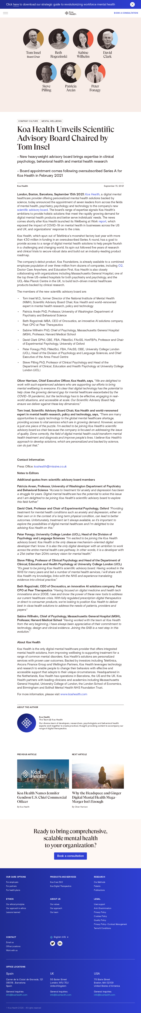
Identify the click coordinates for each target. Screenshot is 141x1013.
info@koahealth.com (16, 995)
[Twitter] (52, 943)
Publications (99, 890)
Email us (10, 942)
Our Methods (99, 882)
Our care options (16, 877)
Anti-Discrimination (102, 908)
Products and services (63, 877)
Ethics (9, 899)
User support (99, 904)
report (102, 221)
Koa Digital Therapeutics (60, 886)
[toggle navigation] (5, 13)
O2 (120, 265)
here (16, 4)
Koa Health (92, 194)
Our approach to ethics (16, 908)
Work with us (11, 950)
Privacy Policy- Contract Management (110, 924)
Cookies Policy (100, 916)
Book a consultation (70, 855)
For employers (12, 882)
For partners (11, 886)
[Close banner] (132, 4)
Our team (54, 912)
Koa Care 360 (56, 882)
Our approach (56, 908)
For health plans (13, 890)
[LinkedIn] (59, 943)
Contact (11, 937)
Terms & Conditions (102, 928)
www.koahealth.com (73, 694)
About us (55, 899)
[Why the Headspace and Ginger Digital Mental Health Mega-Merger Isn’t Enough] (98, 783)
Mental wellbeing (52, 121)
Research (99, 877)
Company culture (28, 121)
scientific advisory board (32, 209)
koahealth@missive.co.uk (50, 466)
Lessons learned (13, 912)
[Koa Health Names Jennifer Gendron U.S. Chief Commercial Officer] (43, 783)
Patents (97, 886)
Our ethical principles (15, 904)
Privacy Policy (100, 912)
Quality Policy (100, 920)
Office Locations (13, 946)
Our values (54, 904)
